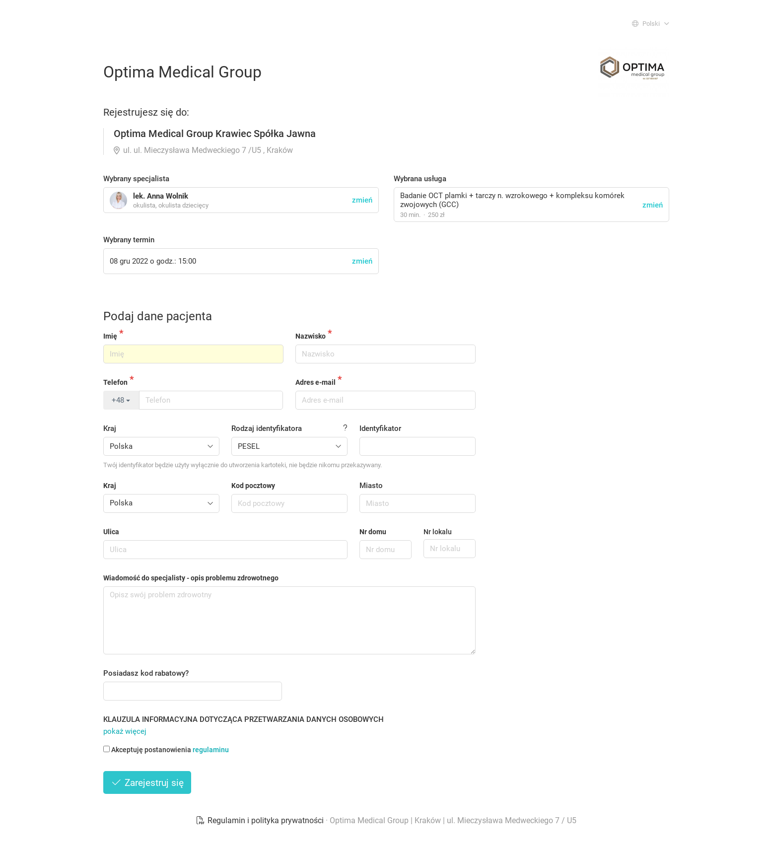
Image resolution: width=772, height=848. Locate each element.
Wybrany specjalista (136, 178)
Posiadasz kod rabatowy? (146, 673)
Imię (110, 336)
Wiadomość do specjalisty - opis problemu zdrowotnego (191, 578)
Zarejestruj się (147, 782)
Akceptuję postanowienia (166, 750)
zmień (652, 205)
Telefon (115, 382)
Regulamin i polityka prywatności (261, 820)
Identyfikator (380, 428)
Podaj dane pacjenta (157, 316)
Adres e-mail (315, 382)
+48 (121, 400)
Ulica (111, 532)
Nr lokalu (437, 532)
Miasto (371, 485)
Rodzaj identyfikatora (266, 428)
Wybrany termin (128, 239)
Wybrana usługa (420, 178)
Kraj (109, 428)
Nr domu (372, 532)
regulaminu (211, 750)
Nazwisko (310, 336)
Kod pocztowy (253, 486)
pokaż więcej (124, 731)
